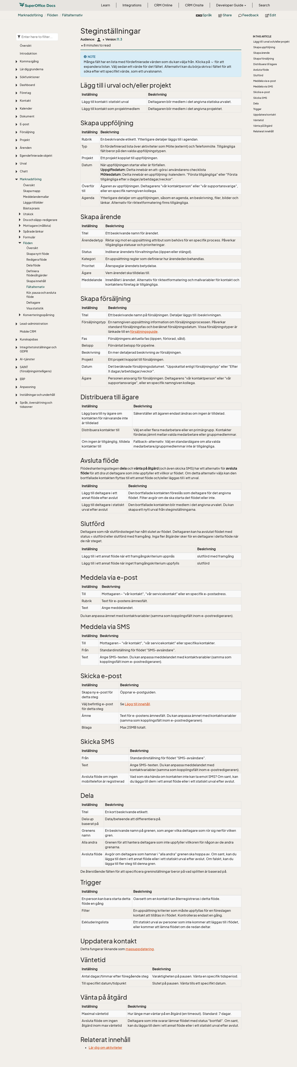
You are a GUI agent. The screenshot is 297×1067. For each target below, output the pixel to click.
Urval (23, 163)
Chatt (24, 171)
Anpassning (27, 387)
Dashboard (27, 85)
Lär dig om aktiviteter (105, 1048)
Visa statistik (35, 308)
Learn (105, 5)
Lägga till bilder (33, 202)
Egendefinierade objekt (36, 155)
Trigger (257, 109)
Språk (204, 15)
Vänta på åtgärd (262, 125)
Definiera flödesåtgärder (36, 273)
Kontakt (25, 100)
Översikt (26, 45)
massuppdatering (140, 949)
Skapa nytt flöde (37, 253)
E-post (24, 124)
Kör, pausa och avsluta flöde (41, 294)
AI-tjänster (27, 359)
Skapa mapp (31, 191)
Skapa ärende (261, 52)
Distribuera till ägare (265, 64)
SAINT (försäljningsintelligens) (36, 369)
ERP (22, 379)
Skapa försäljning (263, 58)
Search (264, 5)
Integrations (132, 5)
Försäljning (27, 132)
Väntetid (258, 120)
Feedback (248, 15)
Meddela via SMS (263, 86)
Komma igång (29, 61)
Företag (25, 92)
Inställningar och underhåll (37, 394)
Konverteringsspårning (38, 315)
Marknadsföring (30, 15)
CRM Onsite (194, 5)
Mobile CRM (28, 331)
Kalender (26, 108)
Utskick (28, 214)
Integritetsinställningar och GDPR (38, 349)
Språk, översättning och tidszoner (36, 404)
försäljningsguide (144, 331)
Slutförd (258, 75)
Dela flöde (33, 265)
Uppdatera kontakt (264, 114)
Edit (270, 15)
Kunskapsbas (29, 339)
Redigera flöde (36, 259)
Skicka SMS (260, 97)
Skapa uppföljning (264, 47)
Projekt (25, 140)
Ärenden (26, 147)
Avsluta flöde (261, 69)
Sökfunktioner (30, 77)
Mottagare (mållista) (37, 225)
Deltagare (33, 302)
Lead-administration (34, 323)
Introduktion (28, 53)
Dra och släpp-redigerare (40, 220)
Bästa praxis (31, 208)
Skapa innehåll (36, 281)
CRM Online (163, 5)
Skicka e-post (261, 92)
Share (225, 15)
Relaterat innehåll (263, 131)
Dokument (27, 116)
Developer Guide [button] (231, 5)
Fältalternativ (72, 15)
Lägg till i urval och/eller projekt (271, 41)
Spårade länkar (33, 231)
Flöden (52, 15)
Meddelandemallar (36, 196)
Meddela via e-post (264, 80)
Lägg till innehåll (137, 704)
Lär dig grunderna (31, 69)
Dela (256, 103)
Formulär (29, 237)
